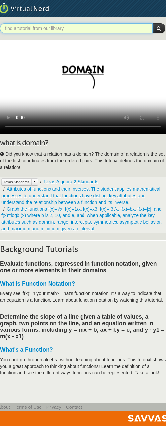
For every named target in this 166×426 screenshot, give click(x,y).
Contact (74, 407)
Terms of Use (27, 407)
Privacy (53, 407)
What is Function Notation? (37, 283)
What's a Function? (26, 349)
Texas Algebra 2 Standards (70, 181)
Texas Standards (16, 182)
